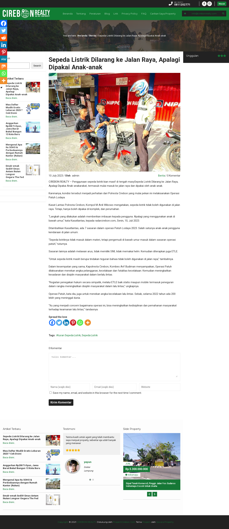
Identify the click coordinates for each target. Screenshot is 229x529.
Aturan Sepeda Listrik (68, 335)
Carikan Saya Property (212, 26)
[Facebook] (52, 322)
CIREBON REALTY (86, 522)
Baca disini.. (12, 98)
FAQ (192, 26)
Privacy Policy (178, 26)
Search (6, 58)
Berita (92, 35)
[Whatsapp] (80, 322)
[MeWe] (3, 59)
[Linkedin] (66, 322)
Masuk (222, 4)
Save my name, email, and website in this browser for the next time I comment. (97, 392)
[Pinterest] (73, 322)
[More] (88, 322)
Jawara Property (165, 522)
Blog (153, 26)
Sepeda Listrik (90, 335)
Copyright (63, 522)
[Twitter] (59, 322)
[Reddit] (3, 37)
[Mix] (3, 66)
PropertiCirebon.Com (124, 522)
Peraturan (141, 26)
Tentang (126, 26)
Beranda (112, 26)
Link (163, 26)
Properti (146, 522)
